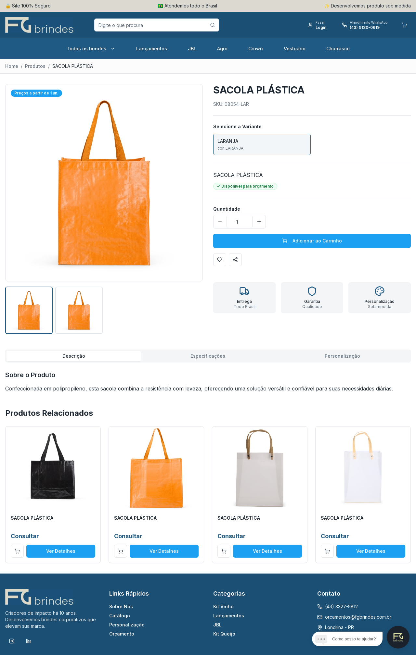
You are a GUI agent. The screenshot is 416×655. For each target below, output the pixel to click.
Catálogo (119, 615)
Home (11, 66)
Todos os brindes (91, 48)
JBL (192, 48)
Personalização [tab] (342, 356)
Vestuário (295, 48)
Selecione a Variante (237, 126)
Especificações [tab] (207, 356)
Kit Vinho (223, 606)
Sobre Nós (121, 606)
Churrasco (338, 48)
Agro (222, 48)
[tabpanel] (208, 381)
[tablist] (208, 356)
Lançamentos (151, 48)
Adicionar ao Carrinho (312, 240)
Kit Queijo (224, 633)
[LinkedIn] (28, 641)
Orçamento (121, 633)
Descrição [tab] (73, 356)
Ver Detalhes (60, 551)
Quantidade (226, 209)
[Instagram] (11, 641)
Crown (255, 48)
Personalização (127, 624)
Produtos (35, 66)
